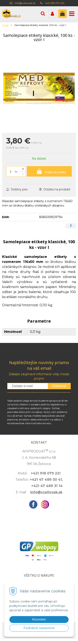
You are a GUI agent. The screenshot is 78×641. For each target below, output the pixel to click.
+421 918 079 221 (54, 3)
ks (16, 171)
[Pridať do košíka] (49, 171)
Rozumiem (39, 619)
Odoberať (59, 386)
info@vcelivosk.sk (25, 3)
